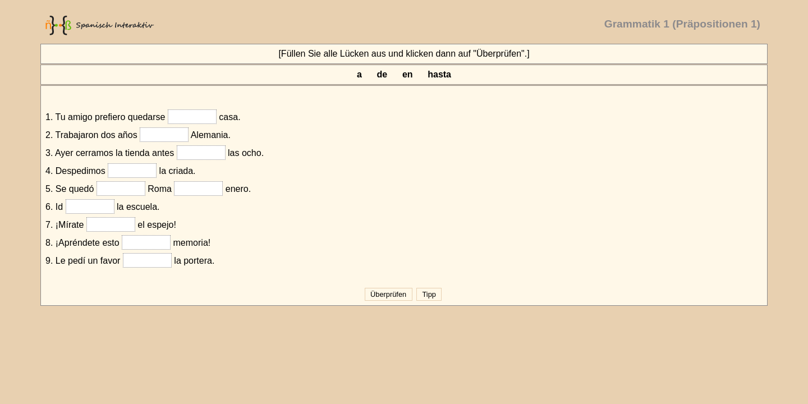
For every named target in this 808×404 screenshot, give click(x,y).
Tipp (429, 294)
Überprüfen (388, 294)
